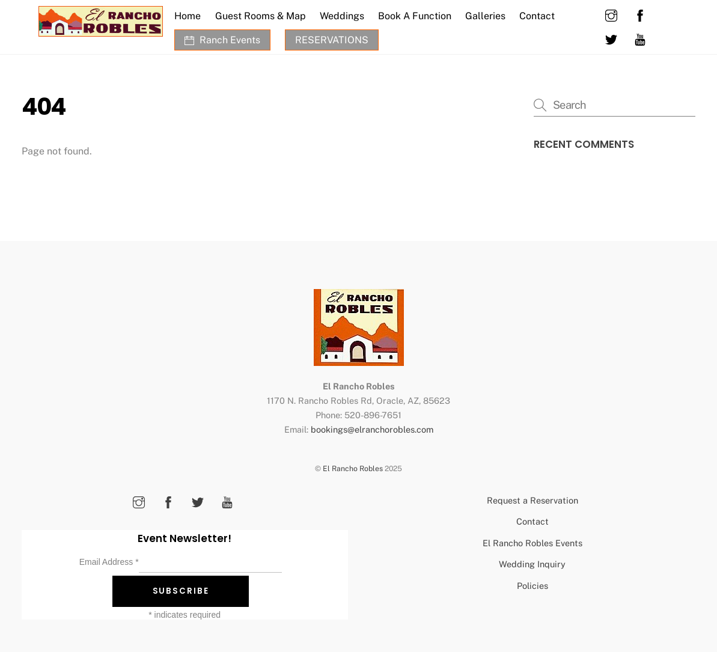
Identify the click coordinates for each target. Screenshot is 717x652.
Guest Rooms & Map (260, 16)
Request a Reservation (532, 500)
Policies (532, 585)
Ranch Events (222, 40)
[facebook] (640, 14)
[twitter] (611, 38)
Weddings (342, 16)
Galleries (485, 16)
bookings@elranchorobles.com (372, 429)
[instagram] (611, 14)
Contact (537, 16)
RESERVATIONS (331, 40)
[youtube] (640, 38)
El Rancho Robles (353, 468)
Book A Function (414, 16)
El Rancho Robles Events (532, 543)
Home (187, 16)
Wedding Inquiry (532, 564)
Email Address (109, 562)
